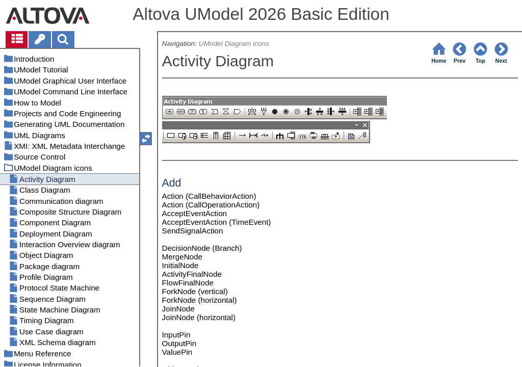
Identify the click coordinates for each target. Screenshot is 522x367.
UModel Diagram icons (234, 43)
